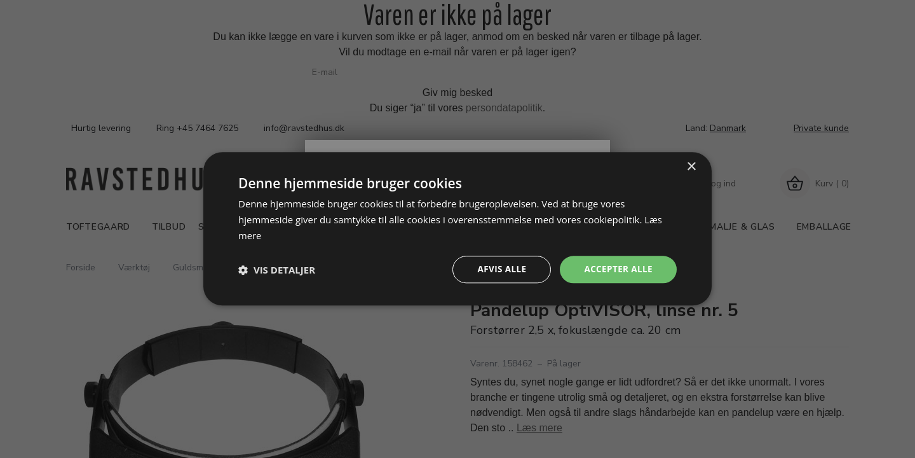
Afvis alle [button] (498, 269)
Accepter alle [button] (617, 269)
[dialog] (457, 228)
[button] (276, 270)
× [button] (691, 166)
